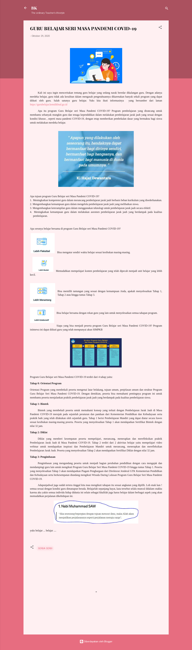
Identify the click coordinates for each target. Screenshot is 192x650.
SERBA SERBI (45, 548)
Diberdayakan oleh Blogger (96, 641)
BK (34, 7)
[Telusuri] (167, 9)
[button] (160, 27)
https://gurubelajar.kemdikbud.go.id (48, 104)
